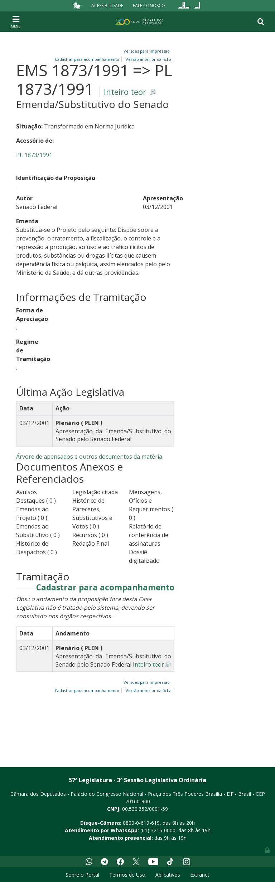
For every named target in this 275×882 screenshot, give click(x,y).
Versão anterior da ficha (149, 690)
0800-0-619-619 (141, 822)
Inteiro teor (125, 91)
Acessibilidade (107, 6)
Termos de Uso (127, 874)
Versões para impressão (145, 51)
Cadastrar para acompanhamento (105, 588)
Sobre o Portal (82, 874)
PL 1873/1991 (34, 155)
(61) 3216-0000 (157, 830)
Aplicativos (167, 874)
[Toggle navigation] (15, 21)
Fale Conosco (149, 6)
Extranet (199, 874)
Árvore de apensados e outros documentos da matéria (89, 457)
